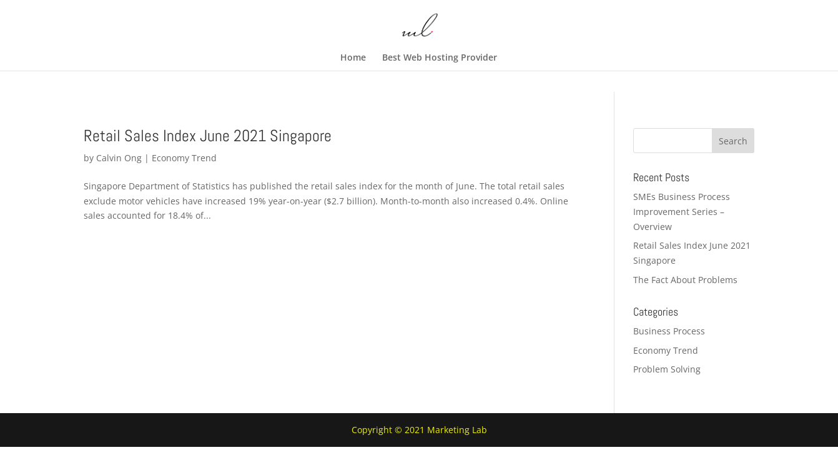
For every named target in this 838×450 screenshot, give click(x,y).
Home (353, 58)
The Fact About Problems (685, 280)
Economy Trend (184, 158)
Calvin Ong (119, 158)
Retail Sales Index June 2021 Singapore (208, 136)
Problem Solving (667, 369)
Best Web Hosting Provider (439, 58)
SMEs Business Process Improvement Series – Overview (681, 211)
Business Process (669, 331)
